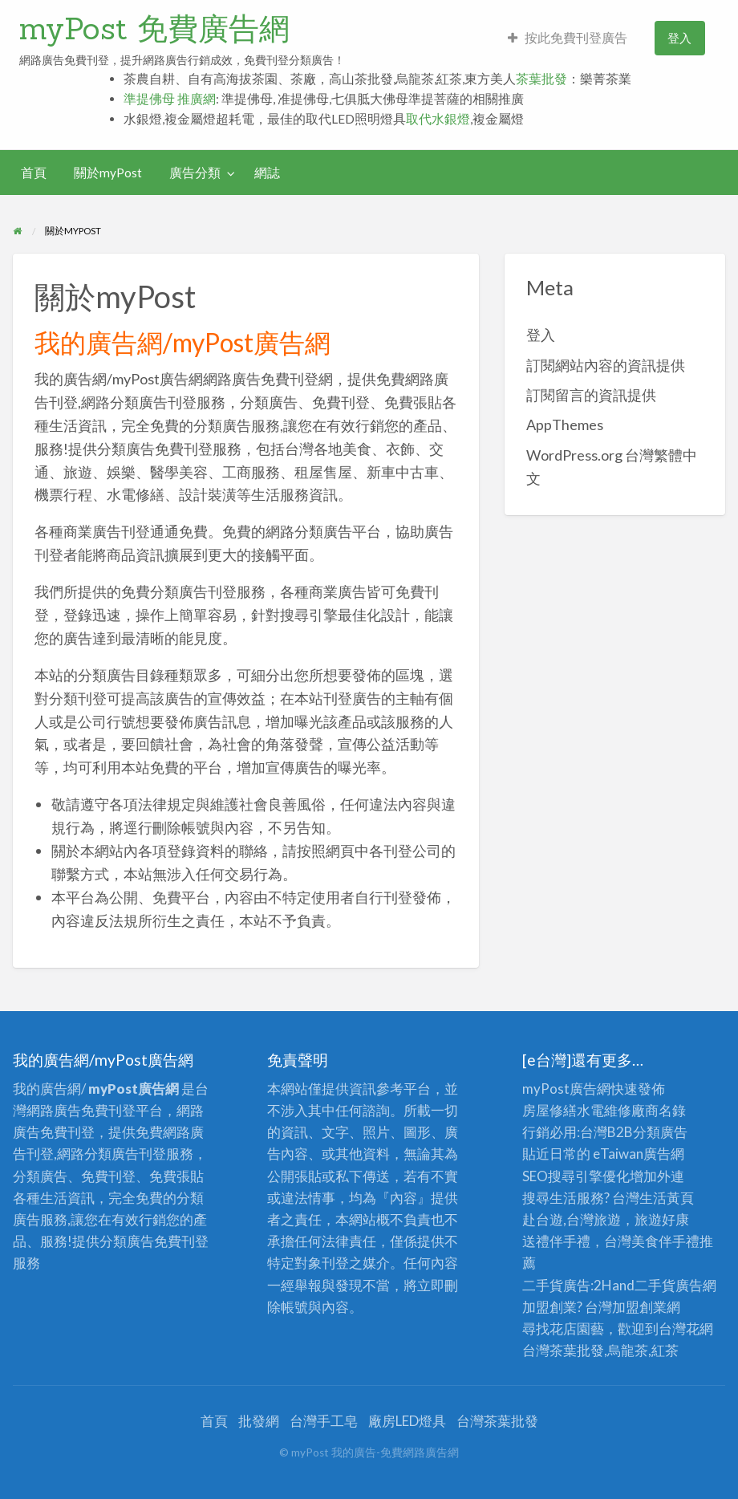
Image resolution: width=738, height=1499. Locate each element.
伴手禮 (679, 1241)
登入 (679, 37)
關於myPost (108, 172)
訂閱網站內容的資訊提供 (605, 365)
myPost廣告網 (566, 1088)
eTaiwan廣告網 (638, 1153)
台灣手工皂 (324, 1420)
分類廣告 (660, 1131)
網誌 (267, 172)
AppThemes (564, 424)
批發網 (258, 1420)
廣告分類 (195, 172)
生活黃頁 (666, 1197)
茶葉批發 (541, 78)
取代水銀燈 (438, 119)
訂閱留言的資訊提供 (591, 395)
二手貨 (655, 1285)
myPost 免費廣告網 (154, 28)
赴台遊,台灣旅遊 (571, 1219)
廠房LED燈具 (407, 1420)
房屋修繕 (549, 1110)
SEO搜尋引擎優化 (576, 1176)
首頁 (34, 172)
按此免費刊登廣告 (567, 37)
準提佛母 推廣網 (170, 98)
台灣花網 (686, 1328)
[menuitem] (567, 38)
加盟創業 (639, 1306)
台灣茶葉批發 (563, 1350)
